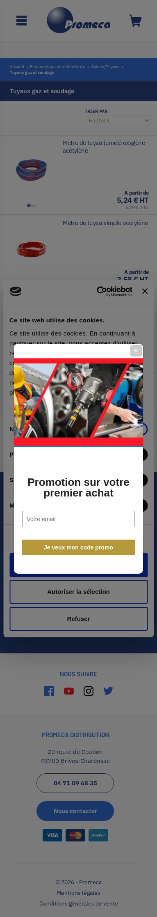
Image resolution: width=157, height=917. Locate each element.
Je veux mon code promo (78, 547)
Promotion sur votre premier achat (78, 487)
